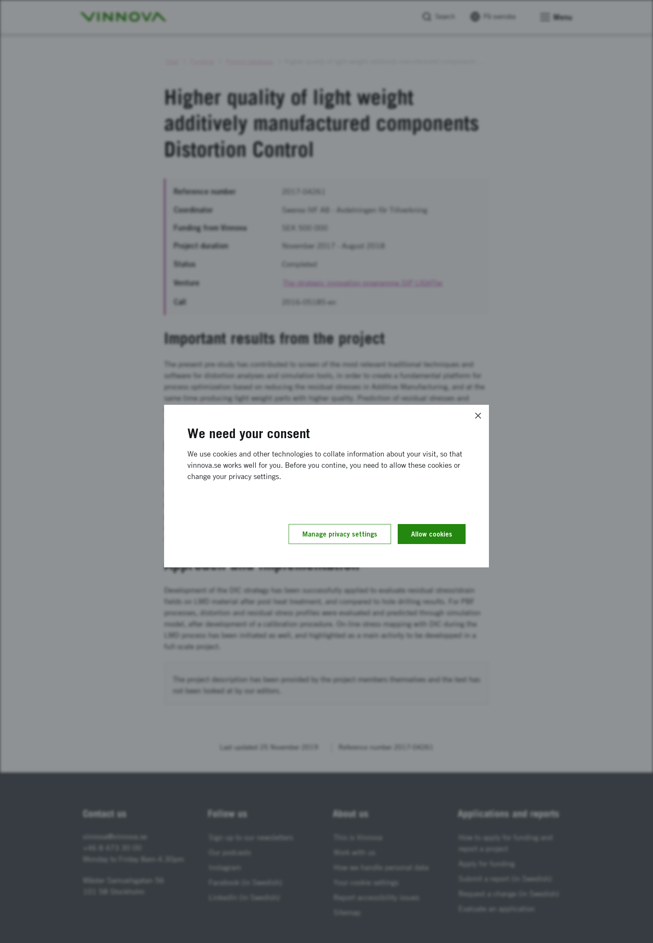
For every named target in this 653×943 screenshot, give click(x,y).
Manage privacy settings (339, 534)
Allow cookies (431, 534)
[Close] (478, 415)
